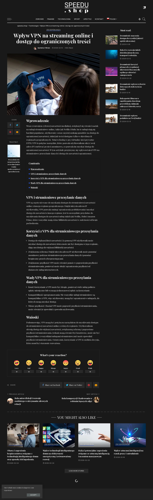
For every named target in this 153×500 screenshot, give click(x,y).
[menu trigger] (10, 19)
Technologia (53, 30)
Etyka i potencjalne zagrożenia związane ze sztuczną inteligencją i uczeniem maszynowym (94, 453)
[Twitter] (17, 125)
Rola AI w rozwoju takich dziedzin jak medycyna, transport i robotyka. (130, 53)
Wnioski (34, 187)
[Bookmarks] (144, 8)
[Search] (144, 19)
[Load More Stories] (76, 471)
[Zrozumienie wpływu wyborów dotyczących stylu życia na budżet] (111, 88)
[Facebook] (10, 125)
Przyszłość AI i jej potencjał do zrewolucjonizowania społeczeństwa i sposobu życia (14, 166)
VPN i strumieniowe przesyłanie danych (49, 173)
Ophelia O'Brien (44, 48)
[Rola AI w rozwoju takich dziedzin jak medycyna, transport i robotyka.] (111, 54)
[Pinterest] (10, 132)
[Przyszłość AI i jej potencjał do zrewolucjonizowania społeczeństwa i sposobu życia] (14, 151)
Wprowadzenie (37, 169)
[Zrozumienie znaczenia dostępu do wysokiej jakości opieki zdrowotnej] (111, 40)
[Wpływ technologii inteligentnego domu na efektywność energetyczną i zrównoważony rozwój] (59, 435)
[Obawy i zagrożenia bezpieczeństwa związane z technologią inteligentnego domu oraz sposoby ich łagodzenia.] (23, 435)
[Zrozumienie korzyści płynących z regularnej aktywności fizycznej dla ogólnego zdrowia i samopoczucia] (111, 71)
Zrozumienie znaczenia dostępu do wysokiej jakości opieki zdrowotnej (131, 38)
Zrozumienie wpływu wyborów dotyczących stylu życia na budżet (133, 87)
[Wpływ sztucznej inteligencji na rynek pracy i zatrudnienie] (130, 435)
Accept (29, 495)
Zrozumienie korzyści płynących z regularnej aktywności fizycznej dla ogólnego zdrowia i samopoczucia (130, 69)
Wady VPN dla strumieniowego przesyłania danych (54, 183)
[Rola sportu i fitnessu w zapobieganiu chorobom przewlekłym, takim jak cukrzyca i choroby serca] (111, 104)
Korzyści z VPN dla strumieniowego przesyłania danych (56, 178)
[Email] (17, 132)
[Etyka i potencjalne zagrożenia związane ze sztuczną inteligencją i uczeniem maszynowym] (94, 435)
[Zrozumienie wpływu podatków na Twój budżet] (111, 118)
